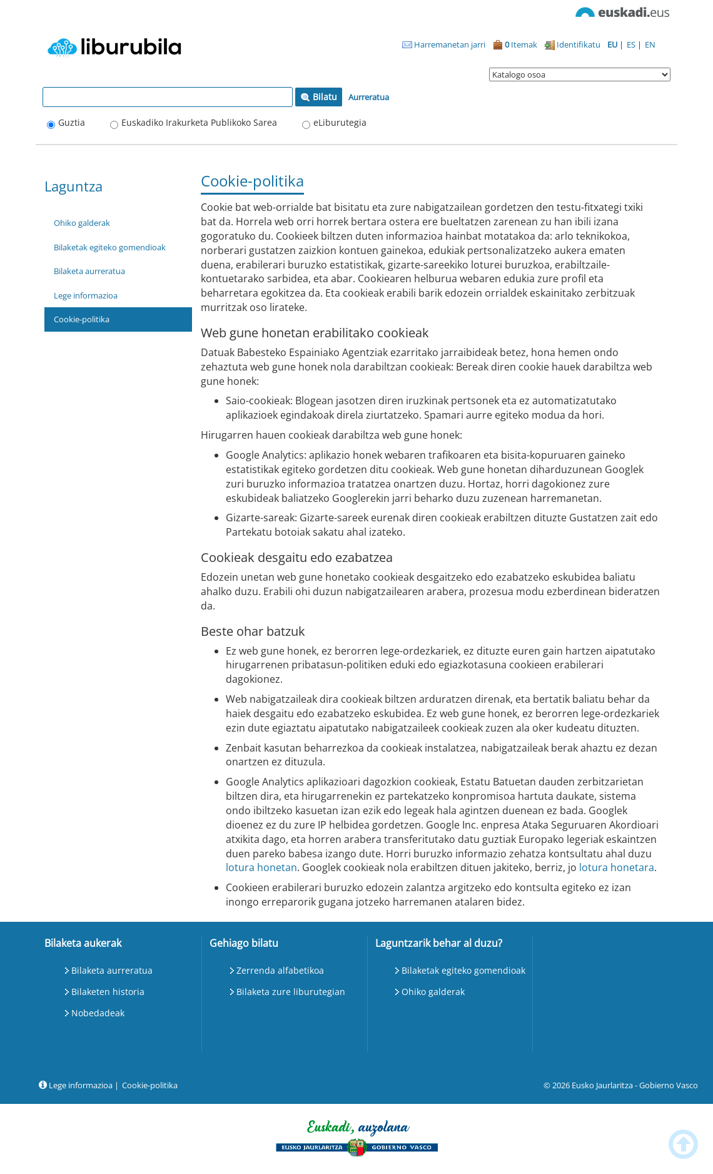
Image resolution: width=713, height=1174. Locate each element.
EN (650, 44)
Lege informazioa (86, 295)
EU (613, 44)
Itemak (515, 44)
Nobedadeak (97, 1013)
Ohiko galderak (82, 222)
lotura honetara (616, 867)
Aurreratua (368, 97)
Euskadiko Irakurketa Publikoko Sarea (199, 122)
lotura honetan (261, 867)
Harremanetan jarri (443, 44)
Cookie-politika (81, 319)
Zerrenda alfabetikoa (280, 970)
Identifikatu (572, 44)
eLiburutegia (340, 122)
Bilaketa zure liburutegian (290, 992)
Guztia (71, 122)
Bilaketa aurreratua (89, 271)
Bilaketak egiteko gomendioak (110, 247)
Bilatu (318, 97)
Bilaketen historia (107, 992)
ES (632, 44)
